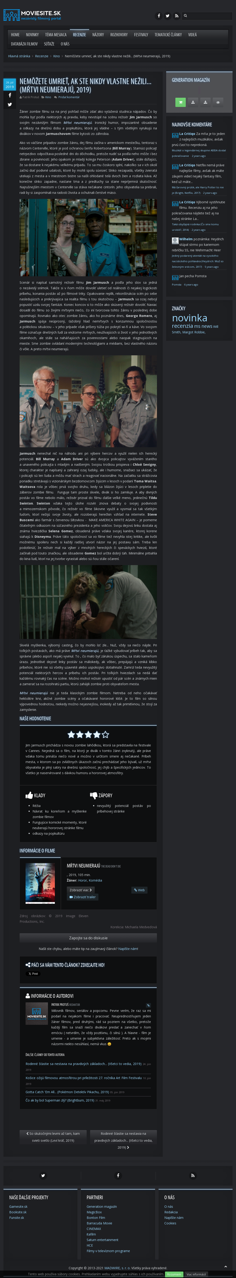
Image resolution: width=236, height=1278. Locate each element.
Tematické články (168, 35)
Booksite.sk (18, 1212)
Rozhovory (119, 35)
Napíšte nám (127, 948)
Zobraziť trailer (83, 897)
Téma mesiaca (56, 35)
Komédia (95, 880)
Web (139, 890)
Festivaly (141, 35)
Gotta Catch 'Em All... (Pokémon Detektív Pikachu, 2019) (67, 1092)
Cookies (170, 1223)
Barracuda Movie (99, 1223)
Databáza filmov (24, 44)
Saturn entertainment (102, 1240)
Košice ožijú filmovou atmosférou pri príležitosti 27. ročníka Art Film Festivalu (84, 1078)
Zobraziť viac (81, 890)
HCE (90, 1245)
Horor (82, 880)
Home (15, 35)
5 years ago (212, 266)
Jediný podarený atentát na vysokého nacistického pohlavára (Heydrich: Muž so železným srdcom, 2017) (198, 261)
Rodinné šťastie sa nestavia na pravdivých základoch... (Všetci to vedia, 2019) (84, 1064)
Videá (192, 35)
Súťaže (49, 44)
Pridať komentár (69, 97)
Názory (98, 35)
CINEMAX (94, 1228)
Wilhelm (186, 239)
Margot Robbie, (194, 332)
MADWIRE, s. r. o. (117, 1268)
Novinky (32, 35)
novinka (189, 317)
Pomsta (177, 284)
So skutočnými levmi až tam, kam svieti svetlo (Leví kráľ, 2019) (53, 1137)
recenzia (182, 325)
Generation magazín (102, 1206)
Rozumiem (174, 1274)
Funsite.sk (16, 1217)
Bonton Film (96, 1217)
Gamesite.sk (18, 1206)
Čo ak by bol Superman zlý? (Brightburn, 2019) (60, 1100)
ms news (203, 326)
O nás (65, 44)
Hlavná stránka (19, 56)
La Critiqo (187, 133)
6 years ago (191, 284)
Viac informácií (196, 1274)
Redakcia (171, 1212)
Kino (56, 56)
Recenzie (79, 35)
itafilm (91, 1234)
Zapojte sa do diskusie (88, 937)
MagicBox (94, 1212)
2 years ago (199, 156)
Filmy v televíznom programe (108, 1251)
